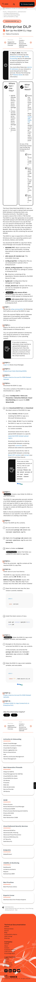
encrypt (26, 455)
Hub (4, 754)
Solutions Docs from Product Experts (14, 899)
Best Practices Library (10, 886)
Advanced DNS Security (10, 837)
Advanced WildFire (9, 830)
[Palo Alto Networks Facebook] (6, 972)
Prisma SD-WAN (8, 813)
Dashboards (7, 867)
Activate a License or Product (12, 745)
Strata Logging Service (10, 750)
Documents (7, 966)
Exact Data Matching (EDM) (12, 15)
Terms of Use (8, 964)
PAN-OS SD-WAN (9, 787)
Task (16, 910)
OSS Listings (8, 936)
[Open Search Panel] (14, 4)
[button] (35, 785)
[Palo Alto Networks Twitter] (15, 972)
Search (6, 930)
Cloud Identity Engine (10, 747)
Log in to (6, 365)
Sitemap (7, 938)
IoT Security (7, 839)
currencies (18, 445)
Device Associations (9, 752)
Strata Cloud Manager (10, 743)
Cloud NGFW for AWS (10, 776)
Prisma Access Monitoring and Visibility (15, 811)
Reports (5, 871)
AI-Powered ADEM (9, 808)
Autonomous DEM (9, 873)
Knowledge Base (9, 953)
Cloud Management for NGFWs (13, 774)
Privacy (6, 961)
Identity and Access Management (13, 756)
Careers (6, 947)
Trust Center (8, 963)
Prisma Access (7, 804)
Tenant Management (9, 758)
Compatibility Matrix (10, 934)
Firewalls (6, 782)
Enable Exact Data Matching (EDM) (14, 371)
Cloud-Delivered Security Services (14, 908)
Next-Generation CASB (10, 817)
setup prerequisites (17, 309)
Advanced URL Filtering (10, 832)
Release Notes (8, 928)
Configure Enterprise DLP (11, 13)
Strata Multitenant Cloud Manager (13, 806)
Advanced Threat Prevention (12, 834)
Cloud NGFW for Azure (10, 778)
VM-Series (6, 791)
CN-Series (6, 780)
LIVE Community (9, 951)
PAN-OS (6, 785)
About (6, 946)
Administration (22, 11)
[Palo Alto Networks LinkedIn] (10, 972)
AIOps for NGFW (8, 771)
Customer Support (10, 949)
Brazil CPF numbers (14, 455)
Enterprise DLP (12, 11)
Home (4, 11)
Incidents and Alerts (9, 869)
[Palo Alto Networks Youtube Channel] (18, 972)
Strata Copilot (27, 4)
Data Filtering (29, 908)
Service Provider (8, 789)
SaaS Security (7, 841)
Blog (5, 932)
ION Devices (7, 815)
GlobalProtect (7, 854)
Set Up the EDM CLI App (11, 16)
